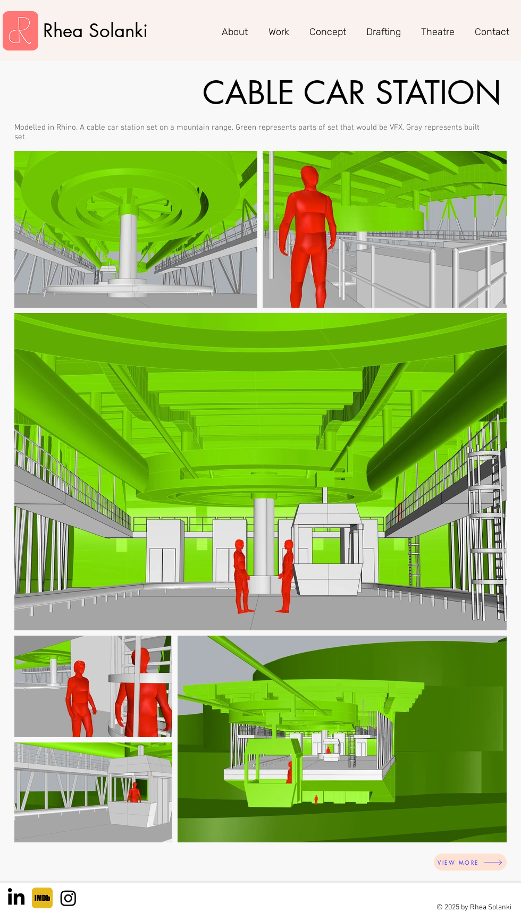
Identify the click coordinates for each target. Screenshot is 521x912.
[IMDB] (42, 898)
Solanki (118, 31)
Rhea (66, 31)
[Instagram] (68, 898)
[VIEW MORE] (470, 862)
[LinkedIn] (16, 898)
